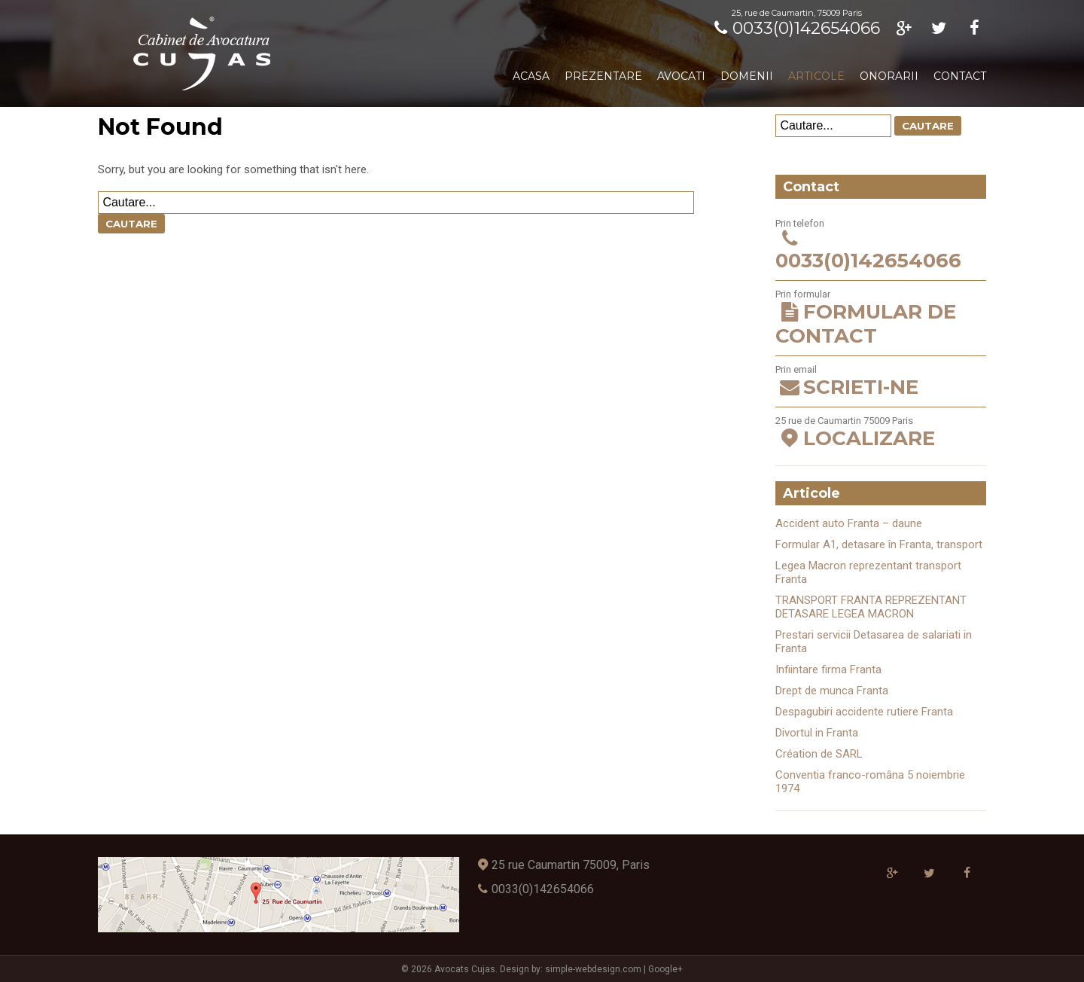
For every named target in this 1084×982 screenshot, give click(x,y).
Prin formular (880, 318)
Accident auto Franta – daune (848, 523)
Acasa (531, 76)
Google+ (665, 969)
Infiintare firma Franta (828, 669)
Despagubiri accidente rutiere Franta (864, 711)
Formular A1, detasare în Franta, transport (878, 544)
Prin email (880, 381)
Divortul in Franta (816, 733)
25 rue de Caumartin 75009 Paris (880, 432)
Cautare (131, 224)
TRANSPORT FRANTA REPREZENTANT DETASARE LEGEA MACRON (871, 607)
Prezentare (603, 76)
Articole (816, 76)
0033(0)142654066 (794, 28)
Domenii (746, 76)
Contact (959, 76)
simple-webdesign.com (593, 969)
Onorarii (889, 76)
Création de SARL (819, 754)
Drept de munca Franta (831, 690)
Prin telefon (880, 245)
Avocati (681, 76)
